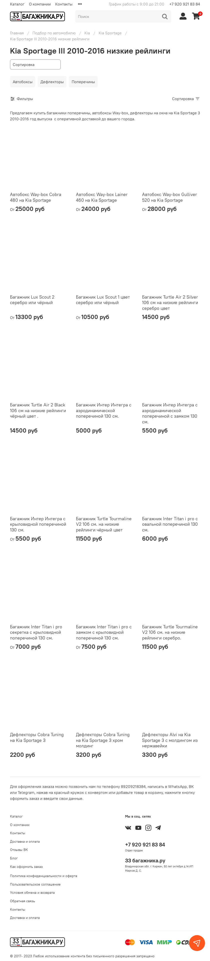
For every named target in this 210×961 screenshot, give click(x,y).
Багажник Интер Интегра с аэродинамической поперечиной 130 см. (103, 410)
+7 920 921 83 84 (184, 3)
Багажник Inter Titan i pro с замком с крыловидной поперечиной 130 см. (104, 632)
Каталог (17, 3)
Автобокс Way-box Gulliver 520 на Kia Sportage (169, 197)
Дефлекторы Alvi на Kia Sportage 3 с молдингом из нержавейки (170, 740)
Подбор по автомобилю (54, 32)
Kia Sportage (110, 32)
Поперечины (83, 81)
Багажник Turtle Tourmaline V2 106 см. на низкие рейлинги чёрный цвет (104, 524)
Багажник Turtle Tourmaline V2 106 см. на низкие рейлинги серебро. (170, 632)
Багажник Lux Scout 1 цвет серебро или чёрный (103, 300)
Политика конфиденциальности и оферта (43, 876)
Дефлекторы (52, 81)
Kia (87, 32)
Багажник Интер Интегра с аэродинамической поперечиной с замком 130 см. (170, 413)
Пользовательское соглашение (35, 884)
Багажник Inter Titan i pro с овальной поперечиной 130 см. (170, 524)
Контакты (63, 3)
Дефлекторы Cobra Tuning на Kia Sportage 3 (37, 737)
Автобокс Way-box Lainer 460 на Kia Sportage (102, 197)
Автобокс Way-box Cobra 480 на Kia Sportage (35, 197)
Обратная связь (22, 901)
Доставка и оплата (25, 841)
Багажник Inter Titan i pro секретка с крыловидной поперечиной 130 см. (36, 632)
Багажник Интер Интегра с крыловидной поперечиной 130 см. (38, 524)
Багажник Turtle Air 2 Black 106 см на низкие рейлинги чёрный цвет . (38, 410)
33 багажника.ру (145, 860)
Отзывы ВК (19, 849)
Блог (14, 858)
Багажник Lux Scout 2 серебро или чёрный (32, 300)
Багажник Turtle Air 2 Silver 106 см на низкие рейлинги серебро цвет (170, 302)
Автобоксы (22, 81)
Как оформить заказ (26, 866)
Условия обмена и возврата (32, 892)
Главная (17, 32)
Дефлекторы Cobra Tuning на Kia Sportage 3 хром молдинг (103, 740)
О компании (40, 3)
